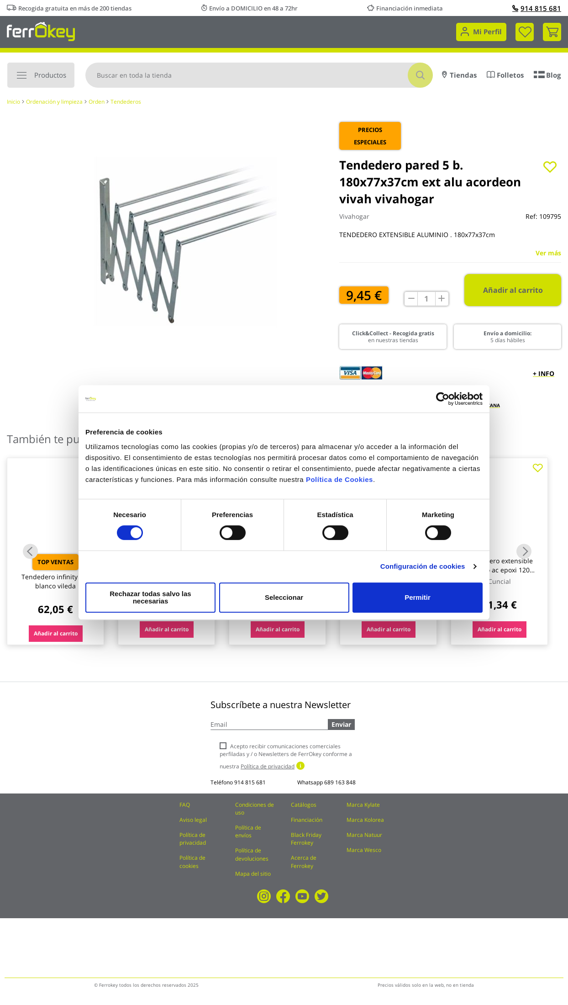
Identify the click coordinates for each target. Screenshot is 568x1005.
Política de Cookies (339, 483)
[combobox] (259, 75)
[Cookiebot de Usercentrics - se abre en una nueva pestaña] (443, 402)
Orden (97, 102)
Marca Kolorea (365, 820)
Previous (30, 551)
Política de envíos (248, 831)
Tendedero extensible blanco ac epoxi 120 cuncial (499, 569)
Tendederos (125, 102)
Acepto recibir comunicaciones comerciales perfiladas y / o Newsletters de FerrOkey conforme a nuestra (286, 756)
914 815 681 (536, 8)
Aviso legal (193, 820)
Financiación (306, 820)
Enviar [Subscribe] (341, 724)
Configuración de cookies (422, 570)
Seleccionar (282, 597)
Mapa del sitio (253, 874)
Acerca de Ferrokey (303, 861)
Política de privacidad (192, 838)
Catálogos (303, 805)
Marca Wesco (364, 850)
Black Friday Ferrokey (306, 838)
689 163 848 (340, 782)
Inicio (13, 102)
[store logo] (41, 31)
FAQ (184, 805)
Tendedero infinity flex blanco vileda (55, 581)
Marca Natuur (364, 835)
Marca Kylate (363, 805)
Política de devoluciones (251, 854)
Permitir (417, 597)
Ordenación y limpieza (54, 102)
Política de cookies (192, 861)
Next (523, 551)
